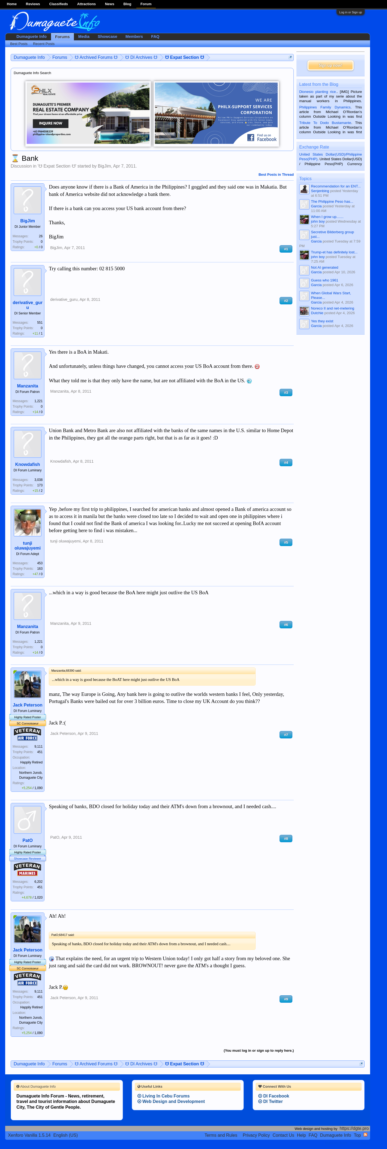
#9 (286, 999)
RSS (365, 1134)
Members (134, 36)
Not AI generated (324, 267)
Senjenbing (320, 191)
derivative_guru (27, 305)
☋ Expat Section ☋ (57, 166)
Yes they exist (322, 321)
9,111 (38, 746)
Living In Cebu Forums (163, 1096)
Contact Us (283, 1135)
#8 (286, 838)
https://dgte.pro (354, 1128)
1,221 (38, 401)
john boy (318, 221)
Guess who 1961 (324, 280)
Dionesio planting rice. (318, 92)
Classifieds (58, 4)
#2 (286, 301)
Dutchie (317, 313)
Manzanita (27, 386)
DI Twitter (270, 1101)
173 (40, 485)
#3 (286, 392)
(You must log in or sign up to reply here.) (259, 1050)
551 (40, 323)
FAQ (155, 36)
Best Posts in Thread (276, 174)
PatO (28, 840)
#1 (286, 249)
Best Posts (19, 44)
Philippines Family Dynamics (324, 107)
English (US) (65, 1135)
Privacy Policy (256, 1135)
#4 (286, 462)
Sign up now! (330, 65)
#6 (286, 625)
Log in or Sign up (350, 12)
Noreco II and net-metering (332, 308)
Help (301, 1135)
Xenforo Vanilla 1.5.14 (29, 1135)
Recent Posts (44, 44)
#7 (286, 735)
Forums (62, 37)
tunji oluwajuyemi (27, 545)
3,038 (38, 480)
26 (41, 236)
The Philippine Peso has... (332, 201)
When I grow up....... (327, 217)
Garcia (316, 206)
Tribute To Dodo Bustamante (325, 123)
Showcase (107, 36)
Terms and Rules (221, 1135)
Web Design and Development (171, 1101)
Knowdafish (27, 464)
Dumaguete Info (31, 36)
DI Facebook (273, 1096)
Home (12, 4)
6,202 (38, 882)
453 (40, 563)
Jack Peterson (28, 705)
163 (40, 569)
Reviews (33, 4)
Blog (127, 4)
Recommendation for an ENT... (336, 186)
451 (40, 752)
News (109, 4)
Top (357, 1135)
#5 (286, 542)
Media (84, 36)
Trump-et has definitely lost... (334, 252)
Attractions (86, 4)
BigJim (104, 166)
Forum (145, 4)
